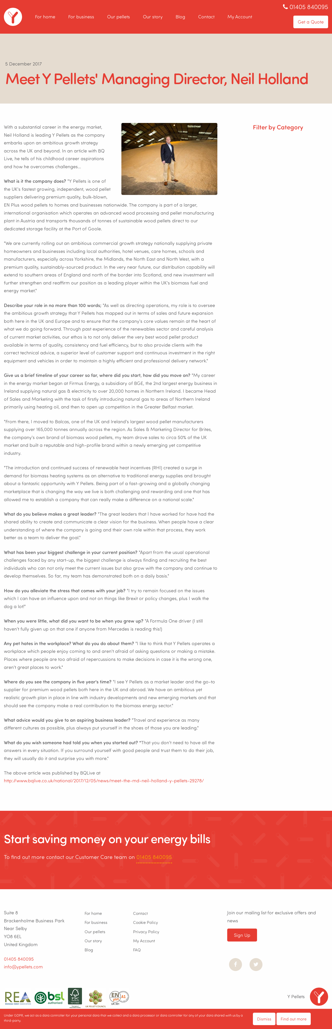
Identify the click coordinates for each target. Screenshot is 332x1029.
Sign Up (242, 935)
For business (81, 17)
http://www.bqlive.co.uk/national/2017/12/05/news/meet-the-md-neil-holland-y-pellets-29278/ (104, 780)
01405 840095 (154, 856)
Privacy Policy (146, 931)
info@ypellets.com (23, 967)
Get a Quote (311, 22)
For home (45, 17)
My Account (239, 17)
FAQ (137, 949)
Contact (206, 17)
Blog (180, 17)
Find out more (294, 1018)
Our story (153, 17)
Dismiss (264, 1018)
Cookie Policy (145, 922)
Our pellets (118, 17)
